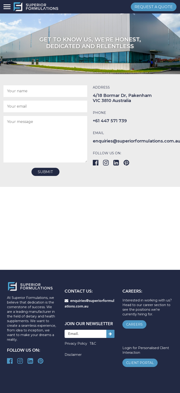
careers (134, 324)
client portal (140, 363)
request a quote (154, 7)
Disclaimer (73, 355)
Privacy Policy (76, 343)
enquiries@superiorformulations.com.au (89, 303)
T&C (93, 343)
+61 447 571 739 (110, 120)
